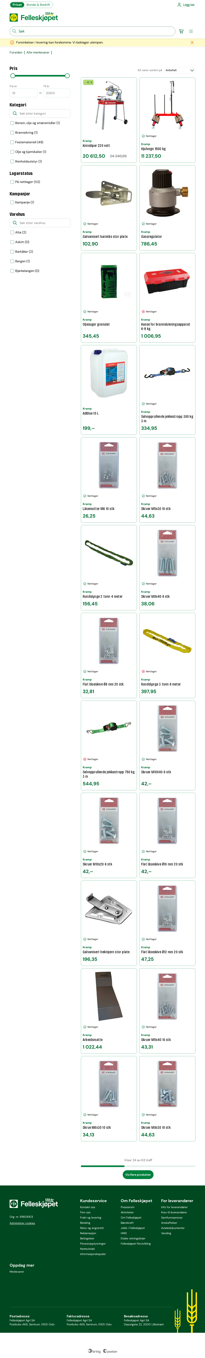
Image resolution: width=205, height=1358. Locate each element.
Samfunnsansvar (172, 1217)
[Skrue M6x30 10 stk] (109, 1098)
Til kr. (46, 86)
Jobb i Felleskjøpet (133, 1228)
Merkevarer (17, 1271)
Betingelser (87, 1238)
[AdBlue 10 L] (109, 390)
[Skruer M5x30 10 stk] (167, 480)
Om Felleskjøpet (131, 1217)
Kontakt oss (87, 1207)
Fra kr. (13, 86)
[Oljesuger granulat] (109, 298)
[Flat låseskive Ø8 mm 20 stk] (109, 655)
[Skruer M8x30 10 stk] (167, 1098)
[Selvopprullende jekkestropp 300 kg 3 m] (167, 390)
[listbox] (40, 157)
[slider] (12, 75)
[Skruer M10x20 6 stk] (109, 835)
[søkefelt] (92, 31)
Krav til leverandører (174, 1212)
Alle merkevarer (37, 52)
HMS (124, 1233)
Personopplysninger (93, 1243)
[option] (40, 123)
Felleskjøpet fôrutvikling (136, 1243)
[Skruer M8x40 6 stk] (167, 567)
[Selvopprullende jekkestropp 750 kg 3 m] (109, 745)
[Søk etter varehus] (40, 222)
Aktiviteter (127, 1212)
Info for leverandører (174, 1207)
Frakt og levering (90, 1217)
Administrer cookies (22, 1223)
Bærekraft (127, 1223)
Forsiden (16, 52)
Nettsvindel (87, 1249)
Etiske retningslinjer (133, 1238)
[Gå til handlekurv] (181, 31)
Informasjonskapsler (93, 1254)
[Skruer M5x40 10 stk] (167, 1011)
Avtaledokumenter (173, 1228)
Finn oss (85, 1212)
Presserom (127, 1207)
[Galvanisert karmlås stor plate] (109, 207)
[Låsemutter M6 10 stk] (109, 480)
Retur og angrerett (92, 1228)
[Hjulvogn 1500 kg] (167, 120)
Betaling (85, 1223)
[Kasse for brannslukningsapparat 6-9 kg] (167, 298)
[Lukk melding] (192, 42)
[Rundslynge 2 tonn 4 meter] (109, 567)
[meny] (191, 31)
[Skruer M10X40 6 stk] (167, 745)
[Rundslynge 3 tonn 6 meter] (167, 655)
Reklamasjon (88, 1233)
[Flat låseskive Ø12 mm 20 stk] (167, 923)
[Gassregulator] (167, 207)
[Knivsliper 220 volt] (109, 120)
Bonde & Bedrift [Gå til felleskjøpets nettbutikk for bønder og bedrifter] (38, 5)
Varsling (166, 1233)
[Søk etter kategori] (40, 113)
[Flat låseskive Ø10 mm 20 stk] (167, 835)
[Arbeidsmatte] (109, 1011)
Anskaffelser (169, 1223)
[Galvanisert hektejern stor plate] (109, 923)
